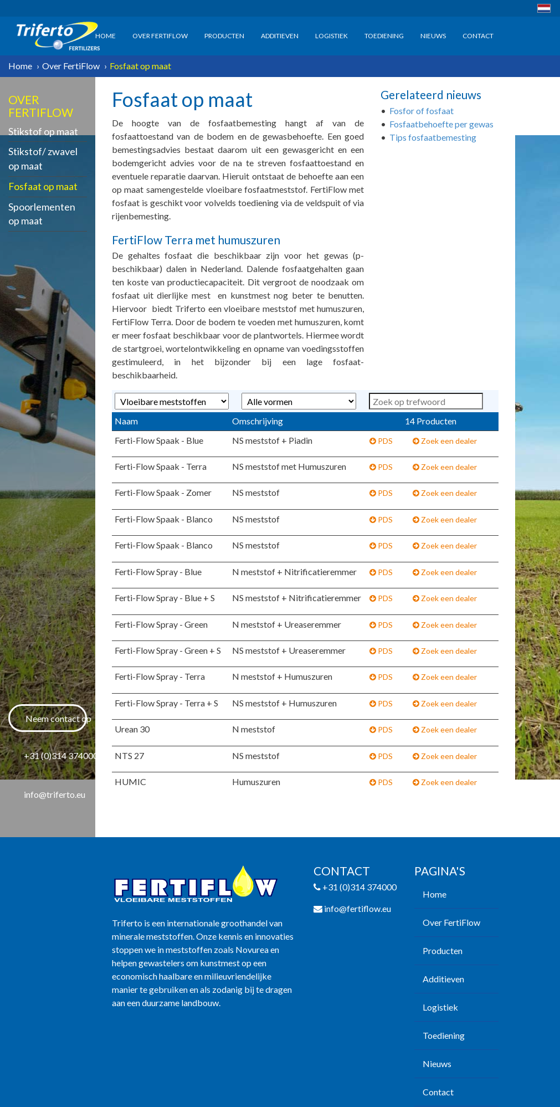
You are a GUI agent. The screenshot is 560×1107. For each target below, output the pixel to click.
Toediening (384, 36)
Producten (224, 36)
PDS (381, 440)
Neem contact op (56, 718)
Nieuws (433, 36)
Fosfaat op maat (43, 186)
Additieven (280, 36)
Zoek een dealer (445, 440)
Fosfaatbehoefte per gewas (441, 124)
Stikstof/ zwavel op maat (43, 158)
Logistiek (331, 36)
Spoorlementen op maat (41, 214)
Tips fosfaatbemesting (432, 137)
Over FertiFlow (160, 36)
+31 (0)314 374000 (55, 755)
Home (105, 36)
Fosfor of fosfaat (421, 110)
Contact (478, 36)
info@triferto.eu (54, 794)
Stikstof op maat (43, 131)
